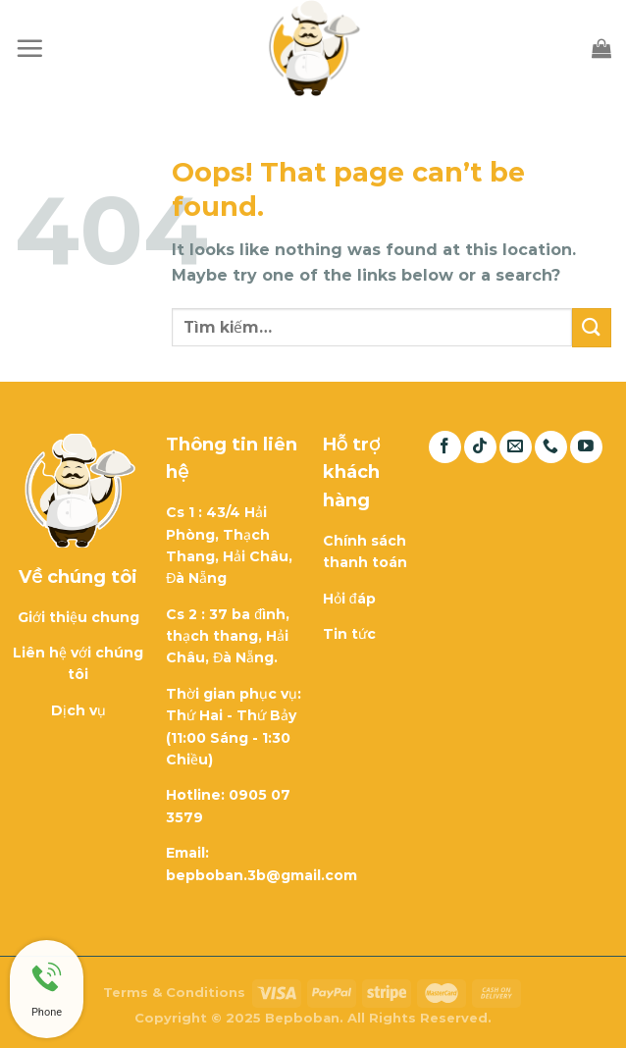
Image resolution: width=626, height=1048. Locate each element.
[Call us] (551, 447)
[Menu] (29, 48)
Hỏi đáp (349, 598)
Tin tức (349, 634)
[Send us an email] (515, 447)
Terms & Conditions (174, 992)
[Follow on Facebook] (445, 447)
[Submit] (591, 327)
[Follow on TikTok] (480, 447)
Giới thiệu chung (78, 617)
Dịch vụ (78, 710)
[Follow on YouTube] (586, 447)
